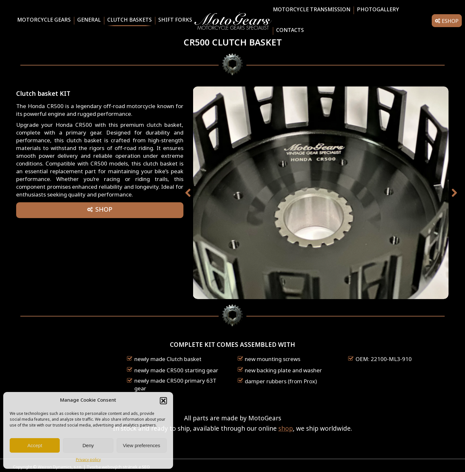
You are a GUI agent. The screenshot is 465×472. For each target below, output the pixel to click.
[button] (163, 400)
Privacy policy (88, 460)
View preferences (141, 445)
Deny (88, 445)
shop (285, 429)
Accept (34, 445)
